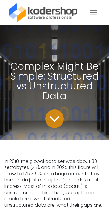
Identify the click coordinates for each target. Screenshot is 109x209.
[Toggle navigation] (93, 12)
